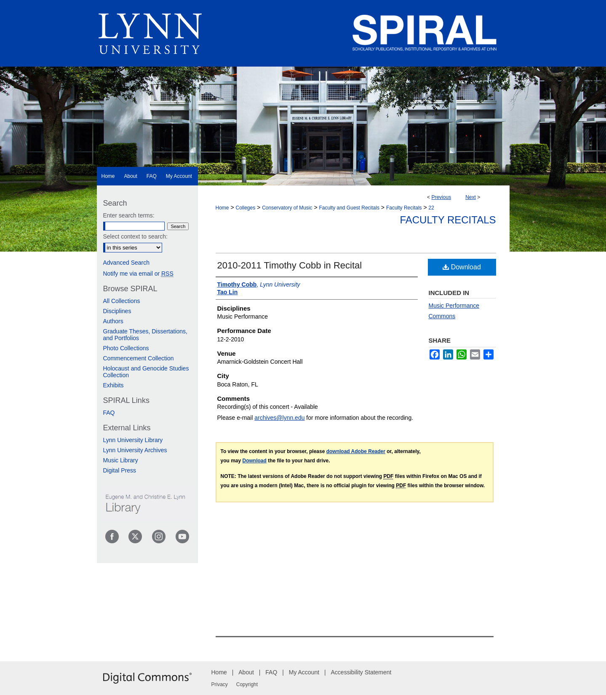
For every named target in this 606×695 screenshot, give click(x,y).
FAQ (109, 412)
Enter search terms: (129, 215)
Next (470, 197)
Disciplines (117, 311)
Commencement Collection (138, 358)
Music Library (120, 460)
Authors (113, 321)
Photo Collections (126, 348)
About (246, 672)
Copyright (247, 684)
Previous (441, 197)
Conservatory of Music (287, 208)
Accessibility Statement (361, 672)
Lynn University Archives (135, 450)
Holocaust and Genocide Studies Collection (146, 371)
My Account (304, 672)
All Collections (121, 301)
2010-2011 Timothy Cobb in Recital (289, 265)
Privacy (219, 684)
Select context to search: (135, 236)
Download (462, 267)
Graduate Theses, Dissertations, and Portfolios (145, 334)
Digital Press (119, 470)
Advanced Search (126, 262)
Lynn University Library (133, 440)
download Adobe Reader (355, 451)
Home (222, 208)
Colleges (245, 208)
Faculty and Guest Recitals (349, 208)
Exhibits (113, 385)
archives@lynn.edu (279, 417)
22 (431, 208)
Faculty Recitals (404, 208)
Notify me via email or (138, 273)
